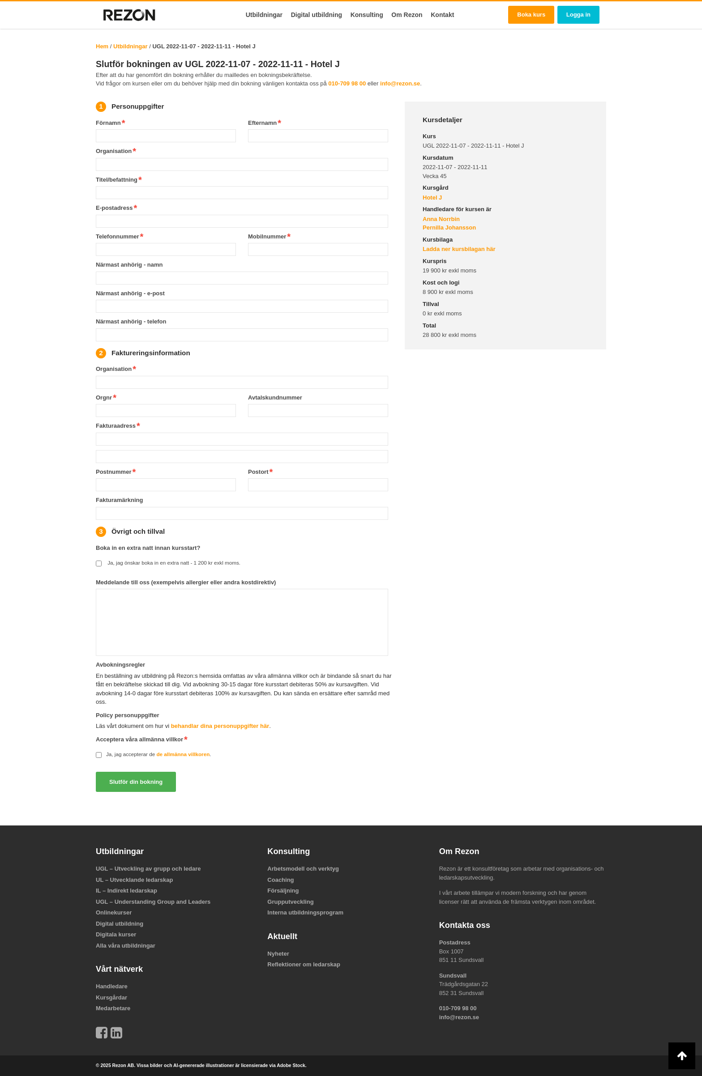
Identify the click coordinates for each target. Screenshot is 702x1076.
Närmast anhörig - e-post (130, 293)
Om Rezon (406, 14)
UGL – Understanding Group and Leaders (153, 901)
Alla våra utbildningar (125, 945)
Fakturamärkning (119, 500)
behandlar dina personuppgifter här (220, 726)
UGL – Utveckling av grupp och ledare (148, 868)
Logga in (578, 14)
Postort (258, 471)
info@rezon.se (400, 83)
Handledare (112, 986)
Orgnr (104, 397)
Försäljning (283, 890)
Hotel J (432, 197)
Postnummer (113, 471)
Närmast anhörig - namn (129, 264)
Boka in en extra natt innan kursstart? (148, 547)
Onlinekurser (114, 912)
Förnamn (108, 122)
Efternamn (262, 122)
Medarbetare (113, 1008)
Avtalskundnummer (275, 397)
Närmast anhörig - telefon (131, 321)
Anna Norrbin (441, 219)
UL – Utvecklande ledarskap (134, 879)
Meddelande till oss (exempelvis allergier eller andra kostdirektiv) (186, 582)
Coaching (280, 879)
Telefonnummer (117, 236)
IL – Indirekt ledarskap (126, 890)
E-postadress (114, 207)
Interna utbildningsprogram (305, 912)
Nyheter (278, 953)
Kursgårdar (111, 997)
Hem (102, 46)
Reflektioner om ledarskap (303, 964)
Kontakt (442, 14)
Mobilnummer (267, 236)
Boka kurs (531, 14)
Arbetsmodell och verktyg (303, 868)
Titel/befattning (116, 179)
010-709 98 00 (347, 83)
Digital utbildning (316, 14)
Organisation (114, 151)
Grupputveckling (290, 901)
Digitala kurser (116, 934)
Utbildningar (264, 14)
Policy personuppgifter (127, 715)
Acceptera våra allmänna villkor (139, 739)
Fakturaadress (116, 425)
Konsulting (367, 14)
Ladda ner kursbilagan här (459, 249)
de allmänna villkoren (183, 754)
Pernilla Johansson (449, 227)
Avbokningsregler (120, 664)
